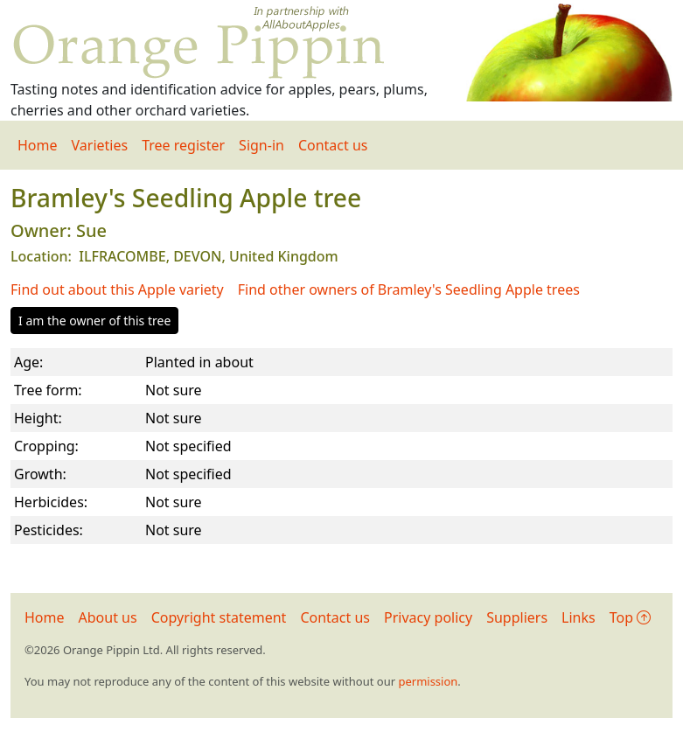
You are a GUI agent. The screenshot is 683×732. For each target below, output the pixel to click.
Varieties (100, 145)
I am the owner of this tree (94, 320)
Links (578, 617)
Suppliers (516, 617)
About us (108, 617)
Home (37, 145)
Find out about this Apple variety (117, 289)
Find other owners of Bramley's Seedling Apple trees (409, 289)
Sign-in (261, 145)
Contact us (333, 145)
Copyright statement (219, 617)
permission (427, 681)
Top (630, 617)
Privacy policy (428, 617)
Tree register (183, 145)
